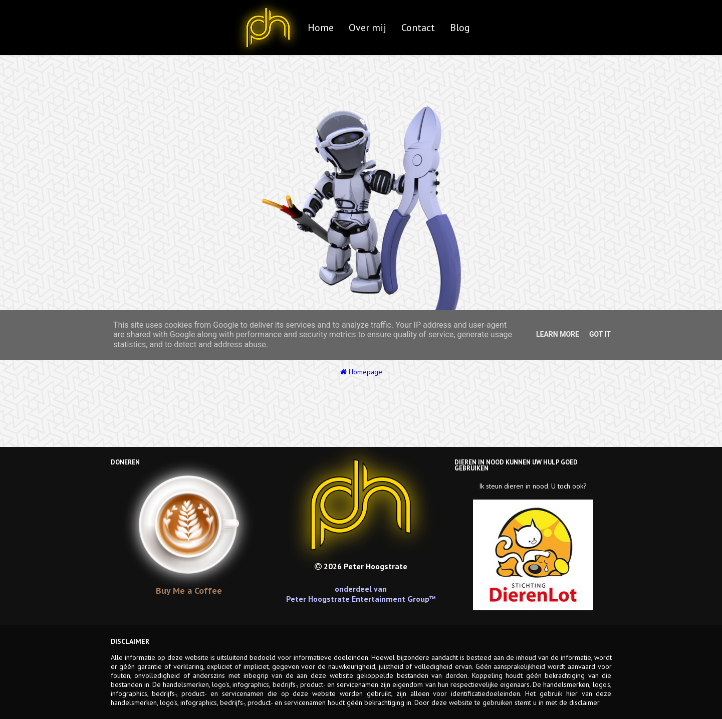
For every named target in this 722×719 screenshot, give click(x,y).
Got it (600, 334)
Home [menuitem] (321, 27)
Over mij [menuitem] (367, 27)
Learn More (557, 334)
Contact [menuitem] (418, 27)
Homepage (361, 371)
